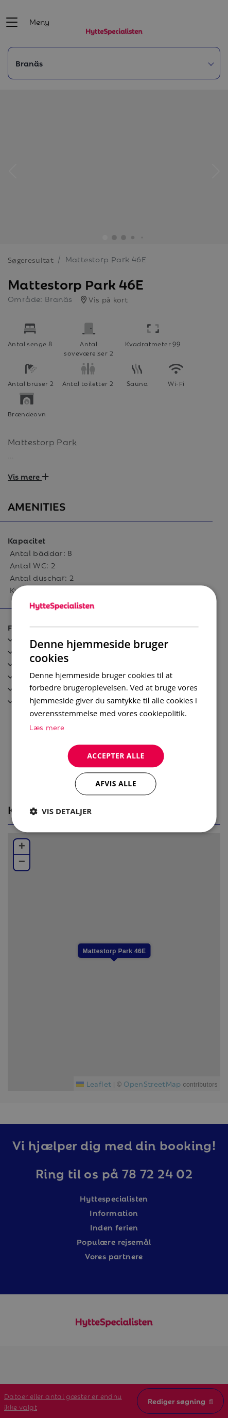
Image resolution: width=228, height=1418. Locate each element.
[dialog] (114, 708)
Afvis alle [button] (115, 784)
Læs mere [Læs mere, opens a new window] (46, 727)
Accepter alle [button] (115, 756)
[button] (60, 811)
